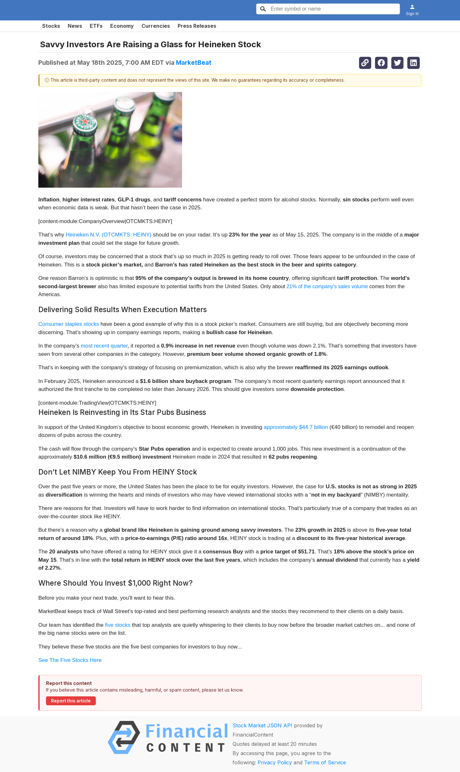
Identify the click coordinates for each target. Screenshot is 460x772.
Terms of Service (325, 762)
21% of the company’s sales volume (327, 286)
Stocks (51, 26)
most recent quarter (104, 346)
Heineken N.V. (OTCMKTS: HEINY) (109, 235)
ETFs (96, 26)
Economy (122, 26)
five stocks (117, 625)
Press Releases (197, 26)
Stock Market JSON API (262, 725)
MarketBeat (193, 62)
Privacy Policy (274, 762)
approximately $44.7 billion (296, 427)
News (75, 26)
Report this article (71, 700)
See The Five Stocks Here (70, 660)
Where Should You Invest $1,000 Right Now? (115, 583)
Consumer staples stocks (68, 324)
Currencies (156, 26)
